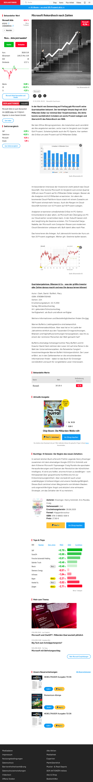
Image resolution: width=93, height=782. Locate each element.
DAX (33, 544)
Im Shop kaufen (71, 437)
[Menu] (90, 2)
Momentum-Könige (52, 695)
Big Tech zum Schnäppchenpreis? (47, 643)
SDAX (69, 544)
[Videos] (78, 2)
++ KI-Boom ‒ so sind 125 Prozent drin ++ (46, 7)
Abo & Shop (52, 774)
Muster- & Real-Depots (57, 766)
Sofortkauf (51, 437)
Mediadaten (7, 750)
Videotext (6, 774)
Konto (87, 443)
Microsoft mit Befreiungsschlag (46, 650)
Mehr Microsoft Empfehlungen (78, 656)
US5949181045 (8, 26)
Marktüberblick (53, 762)
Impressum (7, 754)
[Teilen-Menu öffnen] (34, 96)
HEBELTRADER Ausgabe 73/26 (57, 677)
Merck (34, 566)
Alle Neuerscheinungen (83, 672)
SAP (33, 550)
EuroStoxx (78, 544)
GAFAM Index (9, 112)
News (53, 566)
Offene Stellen (8, 778)
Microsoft (37, 91)
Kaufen (9, 44)
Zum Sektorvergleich (11, 146)
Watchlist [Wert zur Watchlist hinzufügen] (9, 30)
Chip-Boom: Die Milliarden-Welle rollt (61, 430)
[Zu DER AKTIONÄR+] (70, 2)
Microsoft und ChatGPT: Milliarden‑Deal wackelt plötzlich (57, 635)
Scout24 (34, 554)
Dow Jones (51, 544)
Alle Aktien (51, 750)
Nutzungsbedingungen (12, 758)
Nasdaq (41, 544)
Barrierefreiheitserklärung (14, 766)
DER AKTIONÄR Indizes (57, 770)
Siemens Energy (37, 570)
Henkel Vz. (35, 582)
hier (87, 318)
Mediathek (51, 754)
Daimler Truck (36, 562)
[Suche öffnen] (26, 2)
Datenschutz (7, 762)
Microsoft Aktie (7, 20)
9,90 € (48, 689)
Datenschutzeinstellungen (14, 770)
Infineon (34, 574)
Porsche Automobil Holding (41, 558)
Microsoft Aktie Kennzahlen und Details (15, 96)
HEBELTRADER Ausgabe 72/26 (57, 713)
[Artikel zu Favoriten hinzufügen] (44, 95)
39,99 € (49, 707)
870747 (5, 23)
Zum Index (8, 120)
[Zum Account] (61, 2)
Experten (51, 758)
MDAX (61, 544)
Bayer (33, 578)
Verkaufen (21, 44)
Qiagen (34, 586)
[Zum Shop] (55, 2)
